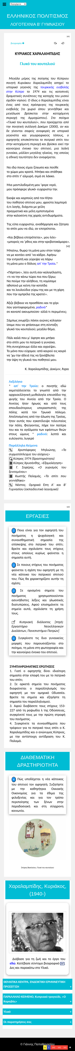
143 (53, 1047)
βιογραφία (17, 43)
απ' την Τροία (46, 263)
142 (59, 1047)
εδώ (12, 963)
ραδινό (41, 307)
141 (64, 1047)
